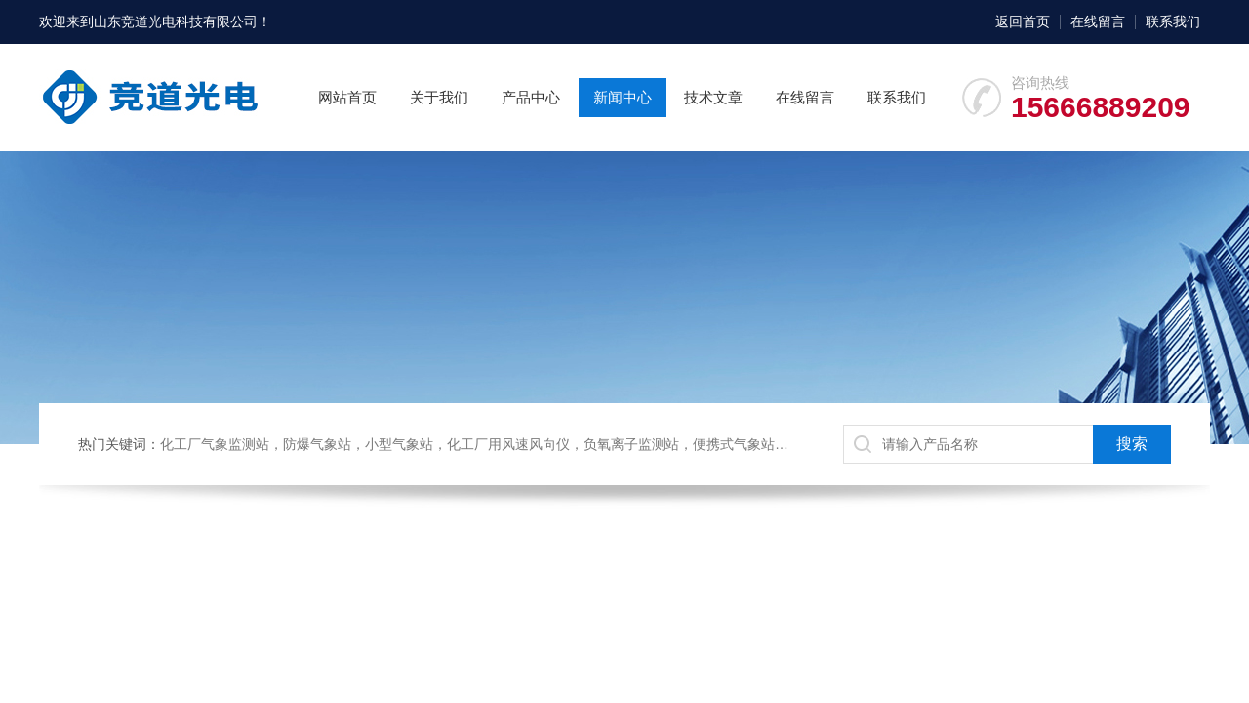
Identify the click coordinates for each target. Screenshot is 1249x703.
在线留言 (1097, 21)
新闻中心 (622, 97)
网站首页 (347, 97)
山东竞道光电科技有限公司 (176, 21)
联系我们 (1173, 21)
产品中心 (531, 97)
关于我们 (439, 97)
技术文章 (713, 97)
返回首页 (1022, 21)
